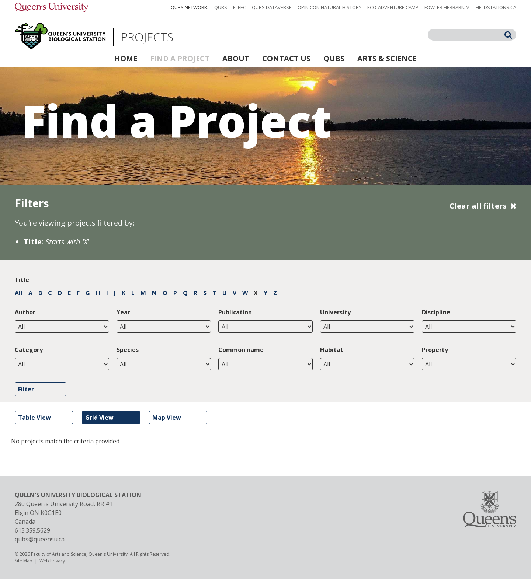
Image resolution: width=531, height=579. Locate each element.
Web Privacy (52, 561)
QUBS (220, 7)
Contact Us (286, 58)
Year (123, 312)
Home (125, 58)
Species (128, 350)
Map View (166, 418)
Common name (241, 350)
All (18, 293)
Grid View (99, 418)
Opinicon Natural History (329, 7)
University (335, 312)
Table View (34, 418)
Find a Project (179, 58)
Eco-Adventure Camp (393, 7)
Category (29, 350)
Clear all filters (478, 206)
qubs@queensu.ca (40, 539)
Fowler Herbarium (447, 7)
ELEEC (239, 7)
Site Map (23, 561)
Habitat (331, 350)
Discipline (436, 312)
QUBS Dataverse (272, 7)
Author (25, 312)
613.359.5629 (32, 530)
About (235, 58)
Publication (235, 312)
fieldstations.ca (496, 7)
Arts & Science (387, 58)
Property (435, 350)
